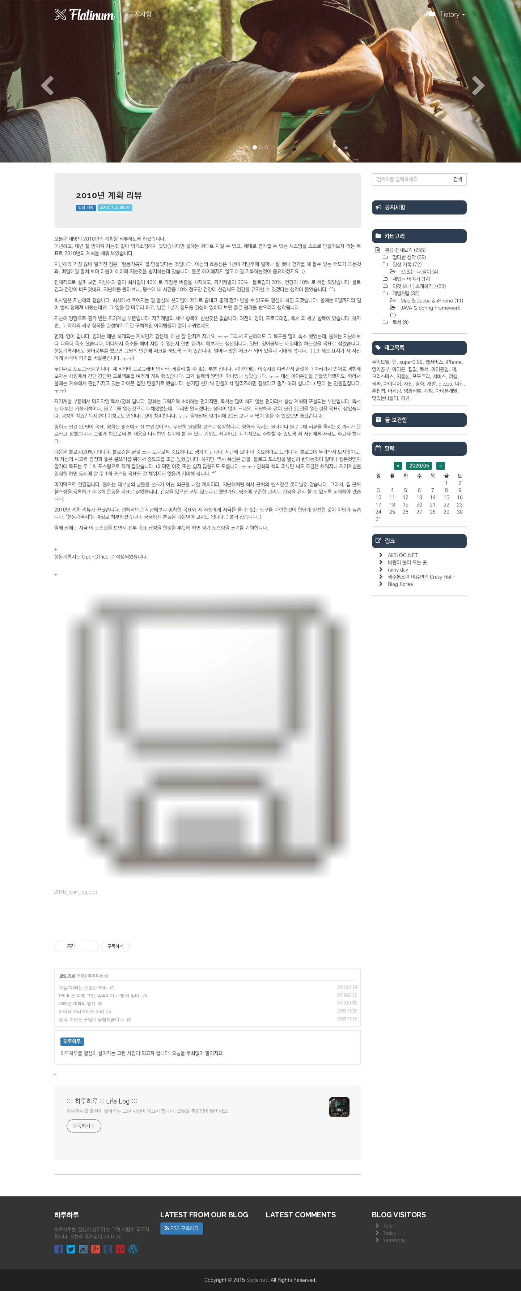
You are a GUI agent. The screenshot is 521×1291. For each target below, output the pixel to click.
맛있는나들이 (385, 398)
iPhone (454, 362)
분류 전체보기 (404, 250)
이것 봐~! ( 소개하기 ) (418, 286)
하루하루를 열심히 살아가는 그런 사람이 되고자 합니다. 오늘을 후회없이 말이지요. (148, 1111)
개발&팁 (405, 293)
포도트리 (421, 377)
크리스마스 (383, 377)
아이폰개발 (446, 391)
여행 (453, 377)
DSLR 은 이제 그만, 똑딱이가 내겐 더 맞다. (99, 995)
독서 (399, 322)
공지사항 (140, 14)
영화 (419, 384)
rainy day (398, 570)
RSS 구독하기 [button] (181, 1228)
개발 (431, 384)
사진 (408, 384)
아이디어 (392, 384)
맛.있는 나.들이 (418, 272)
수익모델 (380, 362)
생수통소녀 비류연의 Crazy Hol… (422, 577)
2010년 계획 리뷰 (109, 195)
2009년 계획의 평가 (77, 1003)
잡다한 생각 (408, 257)
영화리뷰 (412, 391)
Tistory (447, 16)
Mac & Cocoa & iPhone (431, 301)
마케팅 (394, 391)
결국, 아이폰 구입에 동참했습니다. (92, 1019)
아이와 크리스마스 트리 (81, 1011)
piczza (445, 384)
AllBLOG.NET (403, 555)
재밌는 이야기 (410, 279)
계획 (428, 391)
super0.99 (411, 362)
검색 (457, 179)
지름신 (403, 377)
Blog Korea (400, 584)
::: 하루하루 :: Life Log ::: (102, 1101)
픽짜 (376, 384)
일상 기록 (86, 207)
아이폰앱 (440, 369)
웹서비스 (434, 362)
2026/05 (419, 466)
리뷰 (405, 398)
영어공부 (380, 369)
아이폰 (398, 369)
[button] (39, 81)
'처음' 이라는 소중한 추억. (83, 987)
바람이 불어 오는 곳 (407, 563)
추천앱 (378, 391)
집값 (412, 369)
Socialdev (257, 1280)
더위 (459, 384)
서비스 (439, 377)
